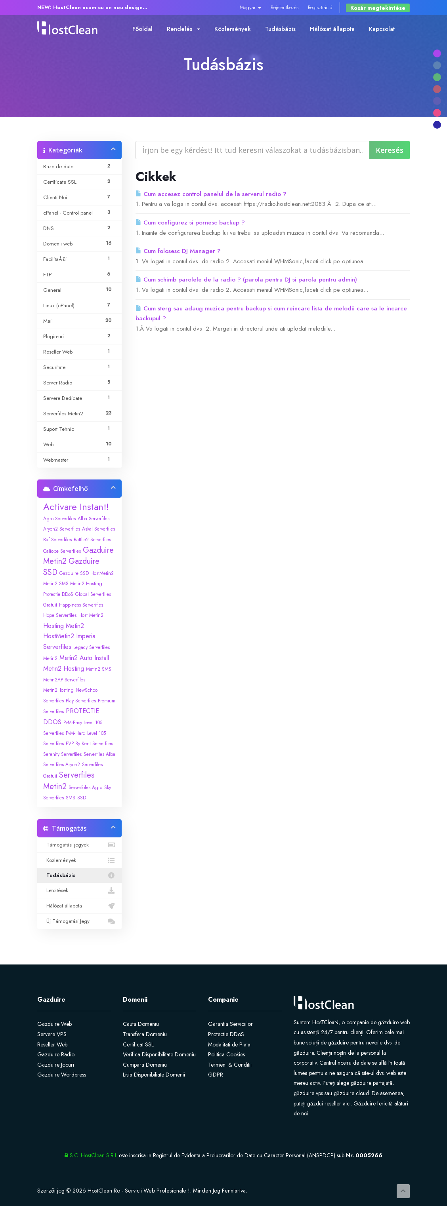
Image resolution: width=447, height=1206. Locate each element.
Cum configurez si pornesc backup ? (190, 222)
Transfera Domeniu (145, 1034)
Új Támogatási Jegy (79, 921)
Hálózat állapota (332, 29)
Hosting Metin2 (63, 625)
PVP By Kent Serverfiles (89, 743)
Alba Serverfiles (93, 518)
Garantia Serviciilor (230, 1024)
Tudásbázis (280, 29)
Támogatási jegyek (79, 845)
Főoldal (142, 29)
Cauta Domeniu (141, 1024)
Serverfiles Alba (99, 754)
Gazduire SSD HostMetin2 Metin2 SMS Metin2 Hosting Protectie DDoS (78, 584)
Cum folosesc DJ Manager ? (178, 251)
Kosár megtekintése (377, 8)
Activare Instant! (76, 507)
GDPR (215, 1075)
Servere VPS (52, 1034)
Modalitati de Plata (229, 1044)
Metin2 (50, 658)
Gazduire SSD (71, 566)
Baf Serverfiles (57, 539)
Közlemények (232, 29)
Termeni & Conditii (230, 1065)
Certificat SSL (138, 1044)
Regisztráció (320, 7)
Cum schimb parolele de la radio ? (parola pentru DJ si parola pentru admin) (246, 279)
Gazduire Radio (55, 1054)
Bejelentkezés (284, 7)
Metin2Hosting (58, 690)
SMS (70, 797)
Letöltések (79, 890)
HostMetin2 (58, 636)
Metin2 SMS (98, 669)
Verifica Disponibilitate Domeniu (159, 1054)
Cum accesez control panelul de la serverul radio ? (211, 194)
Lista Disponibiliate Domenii (154, 1075)
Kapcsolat (382, 29)
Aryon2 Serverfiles (61, 529)
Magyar (250, 7)
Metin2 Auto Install (84, 657)
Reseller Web (52, 1044)
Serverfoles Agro (85, 787)
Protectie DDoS (226, 1034)
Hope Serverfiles (59, 615)
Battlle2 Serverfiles (92, 539)
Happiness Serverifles (81, 605)
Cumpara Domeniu (145, 1065)
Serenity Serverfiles (62, 754)
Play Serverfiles (81, 700)
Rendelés (183, 29)
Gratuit (50, 605)
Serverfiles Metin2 (68, 780)
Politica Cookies (226, 1054)
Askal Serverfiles (98, 529)
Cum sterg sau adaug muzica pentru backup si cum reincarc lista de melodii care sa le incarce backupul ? (271, 313)
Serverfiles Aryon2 (61, 764)
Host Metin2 (90, 615)
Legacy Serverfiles (91, 647)
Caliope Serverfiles (62, 551)
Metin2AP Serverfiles (64, 679)
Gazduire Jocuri (55, 1065)
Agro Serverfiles (59, 518)
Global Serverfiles (93, 594)
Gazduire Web (54, 1024)
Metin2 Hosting (63, 668)
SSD (81, 797)
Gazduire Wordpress (61, 1075)
